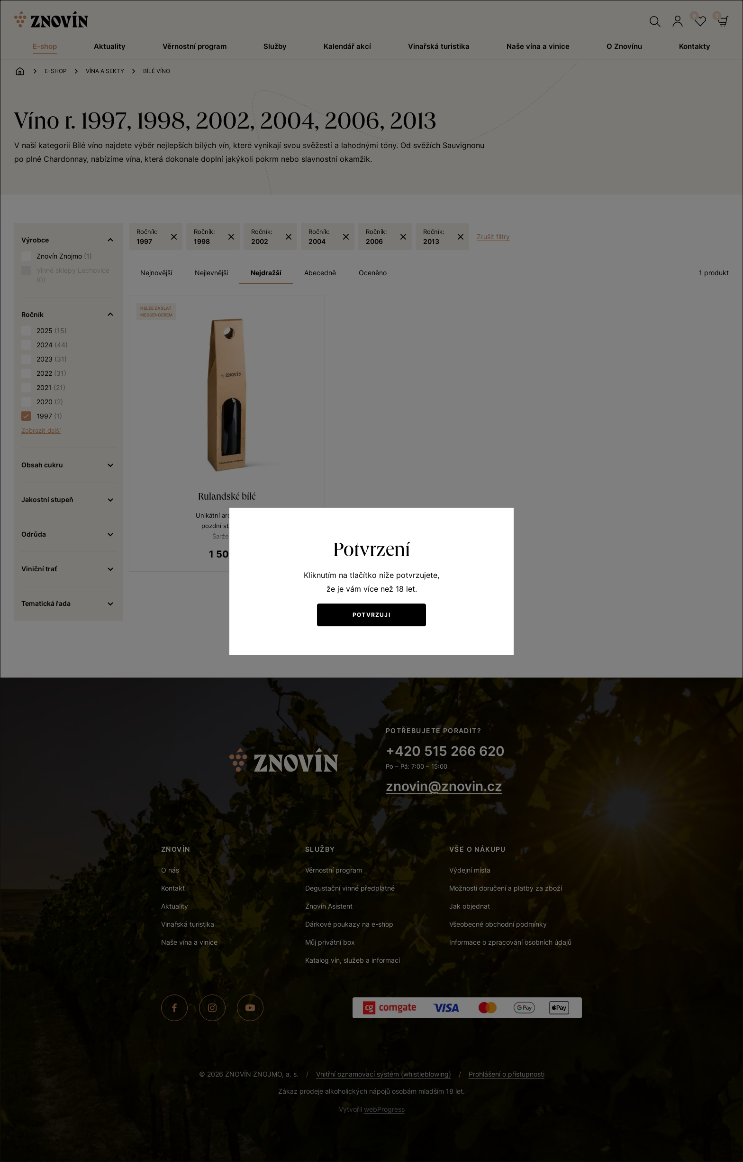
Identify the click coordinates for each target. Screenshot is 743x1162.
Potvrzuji (371, 614)
